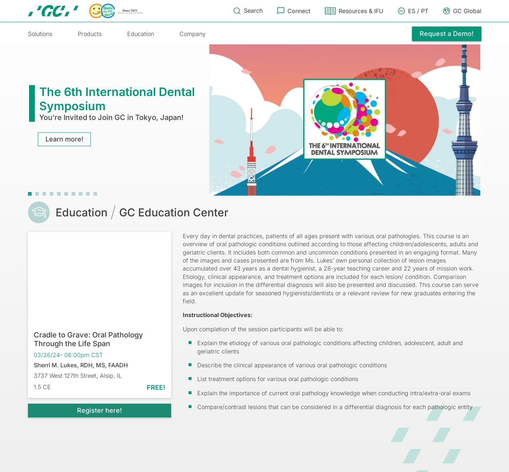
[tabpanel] (254, 119)
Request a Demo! (446, 33)
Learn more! (66, 139)
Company (192, 33)
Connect (298, 11)
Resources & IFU (361, 11)
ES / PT (418, 11)
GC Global (467, 11)
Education (140, 33)
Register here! (99, 410)
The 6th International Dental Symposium (117, 98)
